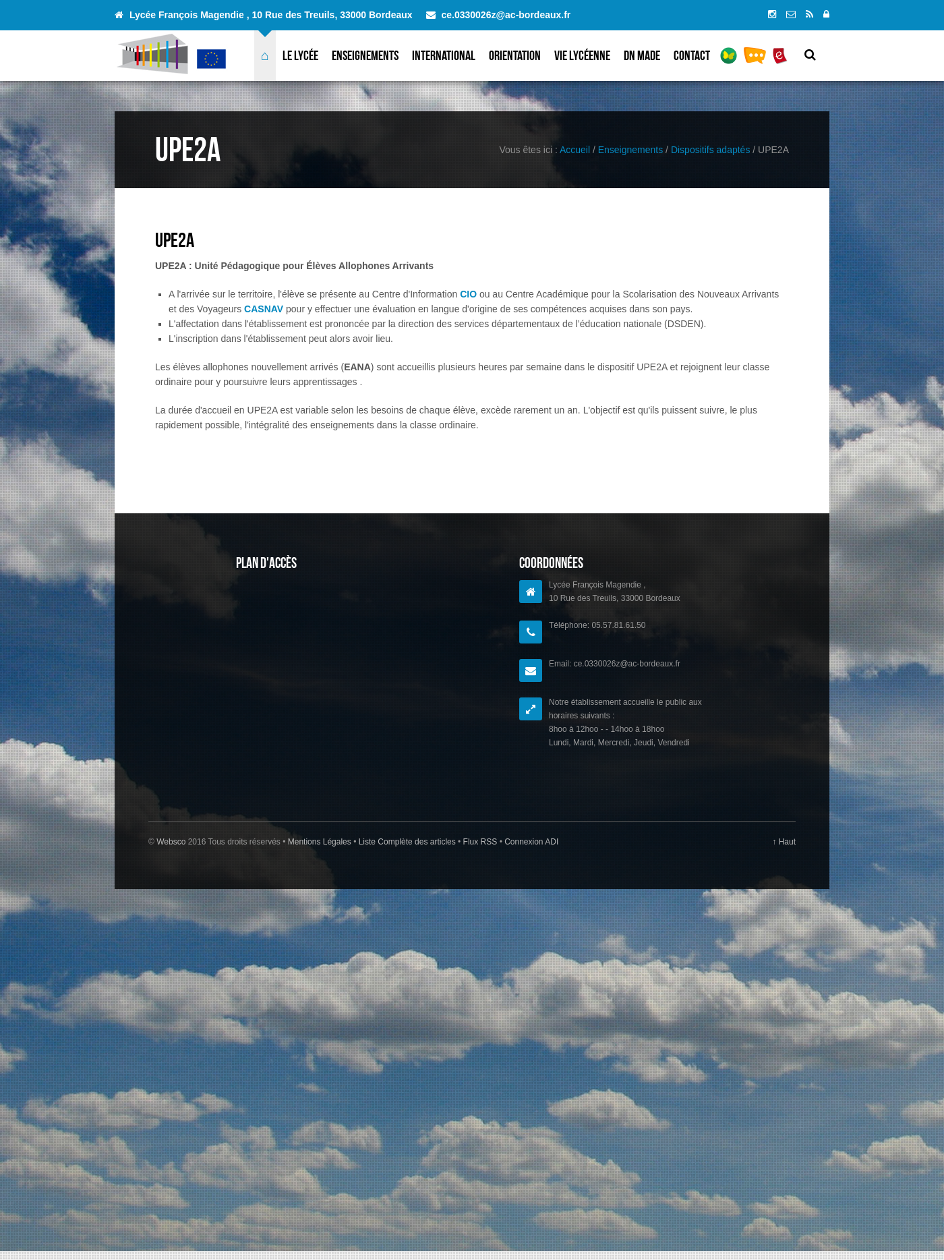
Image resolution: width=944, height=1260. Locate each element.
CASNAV (263, 309)
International (443, 55)
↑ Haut (784, 842)
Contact (692, 55)
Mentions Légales (320, 842)
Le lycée (300, 55)
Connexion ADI (530, 842)
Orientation (515, 55)
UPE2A (174, 240)
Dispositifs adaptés (710, 149)
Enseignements (365, 55)
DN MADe (642, 55)
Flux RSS (480, 842)
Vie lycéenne (582, 55)
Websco (170, 842)
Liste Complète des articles (407, 842)
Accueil (575, 149)
